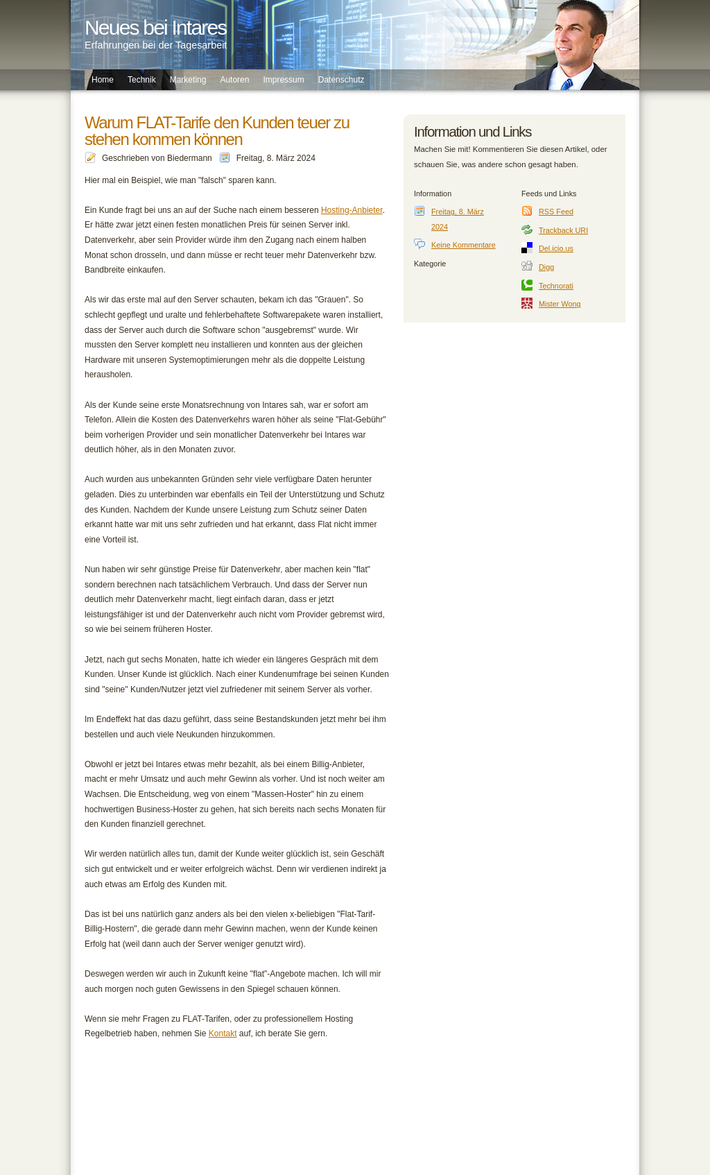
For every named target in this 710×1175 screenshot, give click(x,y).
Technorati (556, 286)
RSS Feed (556, 211)
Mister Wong (560, 304)
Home (103, 80)
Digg (546, 267)
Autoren (234, 80)
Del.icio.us (556, 248)
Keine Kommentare (463, 245)
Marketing (188, 80)
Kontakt (223, 1033)
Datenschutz (341, 80)
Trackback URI (563, 230)
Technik (142, 80)
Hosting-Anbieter (352, 210)
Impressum (283, 80)
